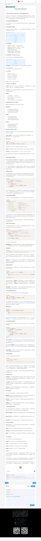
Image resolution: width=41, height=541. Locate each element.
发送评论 (32, 508)
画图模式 (28, 489)
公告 (25, 522)
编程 (9, 4)
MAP (15, 522)
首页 (6, 4)
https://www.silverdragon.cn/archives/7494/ (18, 480)
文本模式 (33, 489)
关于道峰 (22, 522)
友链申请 (18, 522)
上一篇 (7, 486)
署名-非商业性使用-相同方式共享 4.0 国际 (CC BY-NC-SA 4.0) (21, 481)
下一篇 (34, 486)
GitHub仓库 (18, 465)
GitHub (7, 18)
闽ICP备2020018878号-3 (19, 526)
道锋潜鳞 (21, 524)
